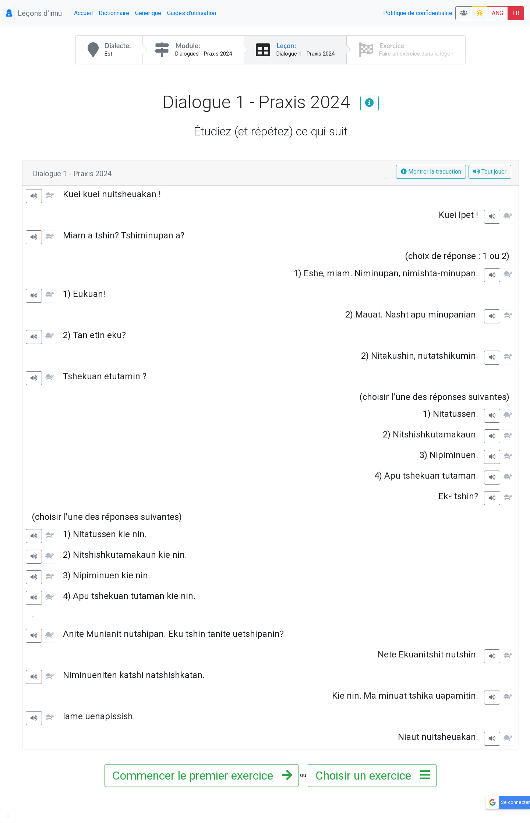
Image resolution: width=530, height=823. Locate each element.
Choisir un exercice (370, 776)
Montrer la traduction (431, 171)
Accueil (83, 13)
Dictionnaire (114, 13)
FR (515, 13)
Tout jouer (489, 171)
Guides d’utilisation (191, 13)
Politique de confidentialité (417, 13)
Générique (148, 13)
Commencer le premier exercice (200, 776)
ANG (497, 13)
